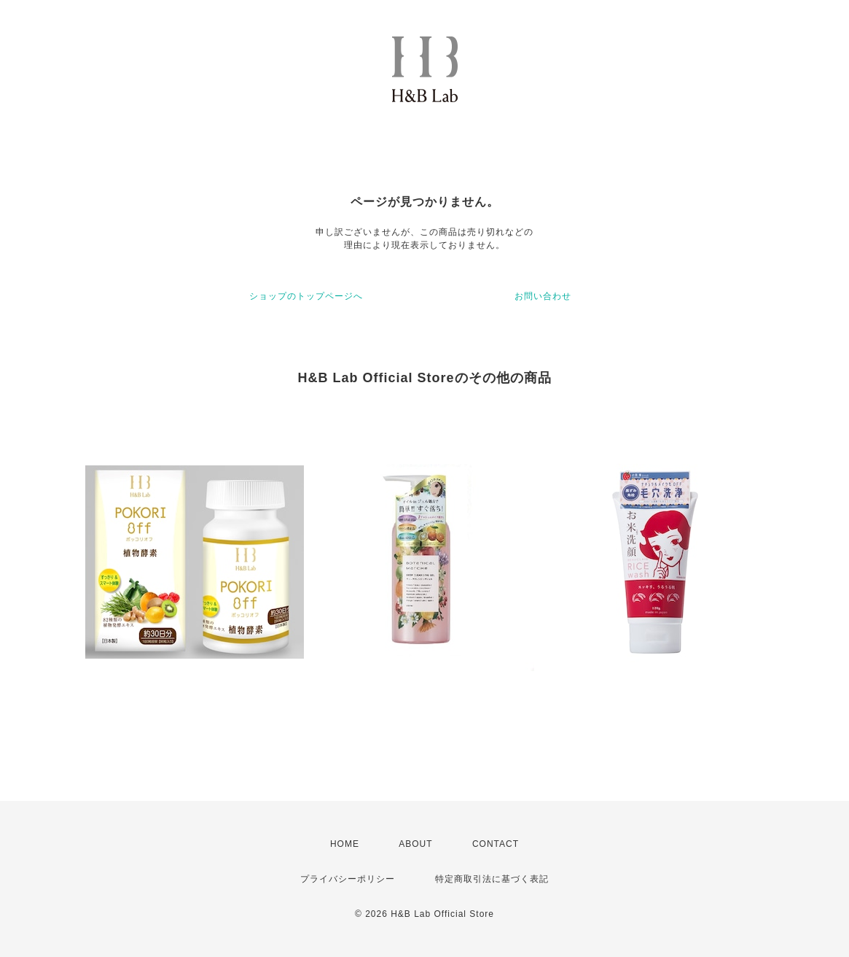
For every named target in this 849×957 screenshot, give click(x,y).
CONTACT (495, 844)
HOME (344, 844)
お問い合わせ (543, 296)
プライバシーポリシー (347, 879)
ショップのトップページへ (306, 296)
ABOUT (415, 844)
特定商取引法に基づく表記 (492, 879)
